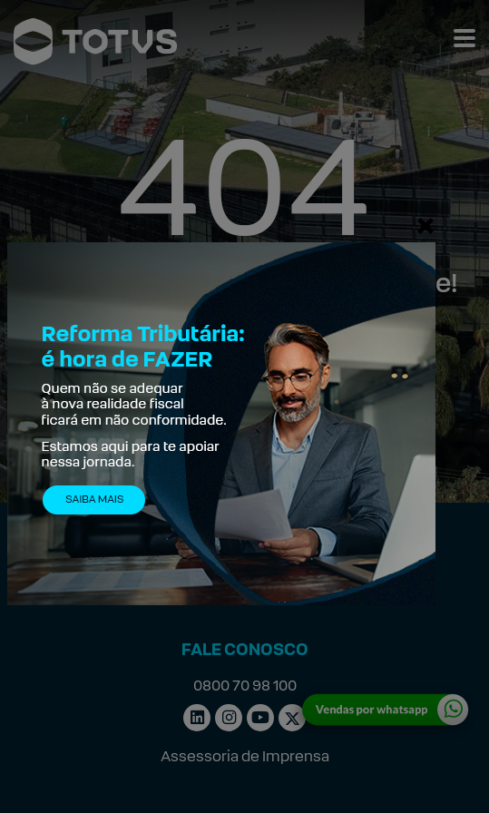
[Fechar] (425, 225)
